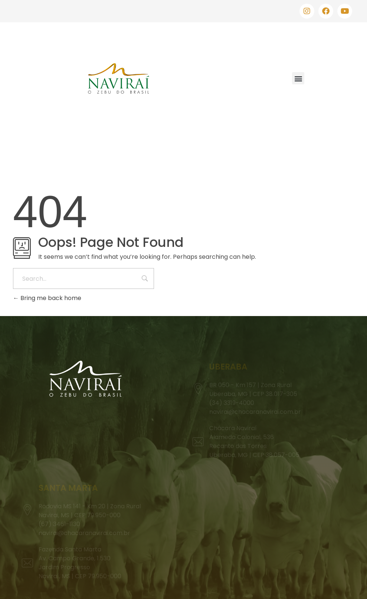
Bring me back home (47, 298)
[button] (298, 78)
